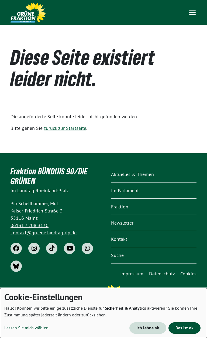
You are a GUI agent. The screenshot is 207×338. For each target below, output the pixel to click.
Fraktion (119, 207)
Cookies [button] (188, 274)
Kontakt (119, 239)
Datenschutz (162, 274)
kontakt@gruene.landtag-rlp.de (44, 232)
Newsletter (122, 223)
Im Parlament (125, 190)
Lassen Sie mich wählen (26, 327)
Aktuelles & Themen (132, 174)
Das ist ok (184, 328)
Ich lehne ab (147, 328)
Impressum (131, 274)
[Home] (28, 12)
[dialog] (103, 313)
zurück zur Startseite (65, 128)
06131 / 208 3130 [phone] (30, 225)
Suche (117, 255)
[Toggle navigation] (192, 12)
